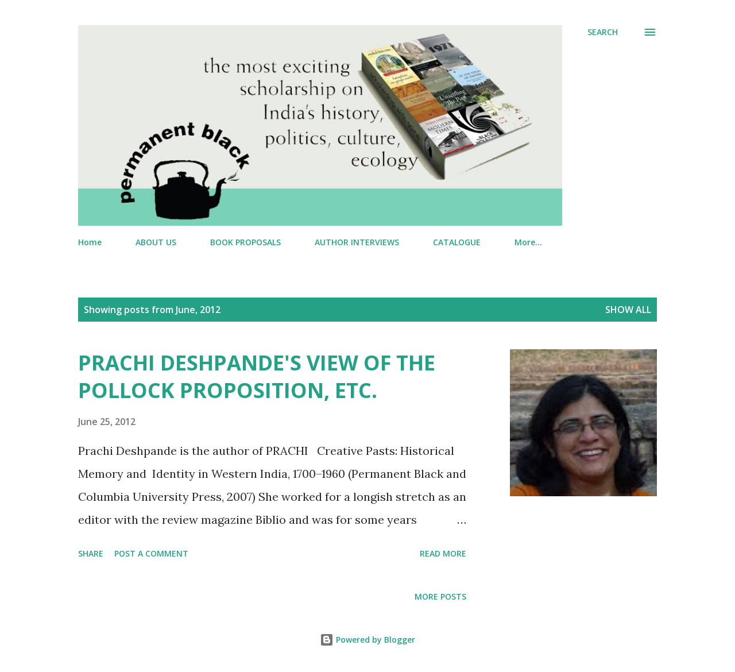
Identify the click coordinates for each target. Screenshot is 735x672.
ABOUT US (156, 242)
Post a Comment (151, 553)
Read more (443, 553)
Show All (628, 309)
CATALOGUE (457, 242)
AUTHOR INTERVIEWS (357, 242)
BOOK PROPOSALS (245, 242)
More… (528, 242)
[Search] (602, 32)
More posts (440, 596)
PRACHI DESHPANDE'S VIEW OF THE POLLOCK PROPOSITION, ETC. (256, 376)
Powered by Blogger (367, 639)
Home (90, 242)
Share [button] (90, 553)
